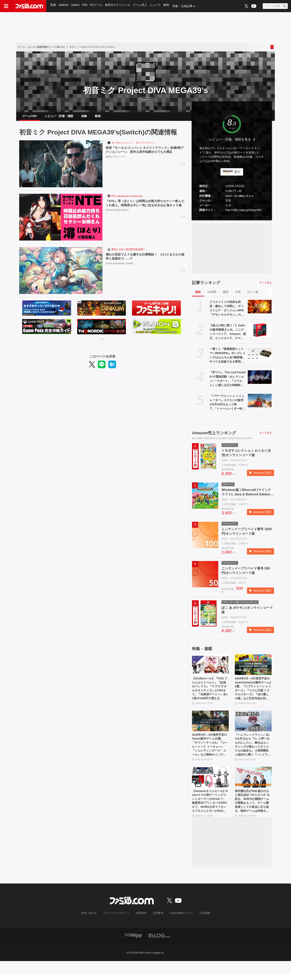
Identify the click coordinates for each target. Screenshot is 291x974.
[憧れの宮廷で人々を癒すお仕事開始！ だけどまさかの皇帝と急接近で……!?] (60, 273)
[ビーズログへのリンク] (159, 948)
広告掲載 (201, 926)
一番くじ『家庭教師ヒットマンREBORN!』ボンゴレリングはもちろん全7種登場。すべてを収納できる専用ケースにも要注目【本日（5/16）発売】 (227, 358)
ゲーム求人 (142, 6)
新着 (53, 6)
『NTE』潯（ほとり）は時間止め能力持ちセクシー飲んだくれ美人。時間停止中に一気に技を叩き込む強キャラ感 (144, 209)
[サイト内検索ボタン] (275, 6)
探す (237, 175)
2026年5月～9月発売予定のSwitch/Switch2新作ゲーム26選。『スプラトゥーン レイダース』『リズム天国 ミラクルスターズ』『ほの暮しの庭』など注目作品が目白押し (253, 693)
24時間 (211, 295)
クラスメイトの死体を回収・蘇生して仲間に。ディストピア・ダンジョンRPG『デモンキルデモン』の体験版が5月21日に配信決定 (227, 311)
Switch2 (64, 6)
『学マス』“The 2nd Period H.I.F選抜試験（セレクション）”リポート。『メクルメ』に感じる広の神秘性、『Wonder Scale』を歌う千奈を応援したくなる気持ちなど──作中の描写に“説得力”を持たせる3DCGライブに (228, 382)
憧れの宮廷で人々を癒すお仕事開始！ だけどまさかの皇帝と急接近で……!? (144, 260)
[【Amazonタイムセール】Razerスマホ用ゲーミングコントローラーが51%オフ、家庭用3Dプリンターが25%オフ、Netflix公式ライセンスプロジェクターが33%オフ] (210, 787)
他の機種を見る (242, 199)
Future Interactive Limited (119, 267)
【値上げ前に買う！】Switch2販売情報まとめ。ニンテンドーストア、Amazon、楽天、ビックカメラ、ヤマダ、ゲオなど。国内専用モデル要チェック (228, 335)
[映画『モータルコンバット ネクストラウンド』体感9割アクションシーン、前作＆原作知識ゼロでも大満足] (60, 167)
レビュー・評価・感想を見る (230, 142)
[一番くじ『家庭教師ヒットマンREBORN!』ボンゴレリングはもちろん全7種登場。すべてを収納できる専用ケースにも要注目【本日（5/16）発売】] (260, 356)
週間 (225, 295)
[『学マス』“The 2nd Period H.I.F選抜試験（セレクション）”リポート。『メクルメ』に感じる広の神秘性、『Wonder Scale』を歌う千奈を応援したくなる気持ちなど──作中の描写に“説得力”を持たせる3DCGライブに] (260, 380)
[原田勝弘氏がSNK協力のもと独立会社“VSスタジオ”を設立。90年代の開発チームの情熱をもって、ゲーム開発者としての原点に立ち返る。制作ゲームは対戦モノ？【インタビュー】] (253, 787)
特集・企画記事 (185, 6)
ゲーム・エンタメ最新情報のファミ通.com (41, 47)
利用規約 (141, 926)
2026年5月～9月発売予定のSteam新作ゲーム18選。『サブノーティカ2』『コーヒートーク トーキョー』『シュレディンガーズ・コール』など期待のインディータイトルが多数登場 (210, 753)
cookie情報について (179, 926)
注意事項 (157, 926)
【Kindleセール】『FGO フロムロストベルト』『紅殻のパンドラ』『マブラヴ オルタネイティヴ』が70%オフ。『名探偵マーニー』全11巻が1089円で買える (210, 693)
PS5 (85, 6)
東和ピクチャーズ (115, 160)
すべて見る (265, 285)
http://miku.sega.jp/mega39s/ (243, 213)
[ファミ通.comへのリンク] (29, 6)
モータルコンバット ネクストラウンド (133, 146)
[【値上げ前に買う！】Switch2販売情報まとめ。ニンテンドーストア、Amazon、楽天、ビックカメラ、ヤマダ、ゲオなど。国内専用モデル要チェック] (260, 333)
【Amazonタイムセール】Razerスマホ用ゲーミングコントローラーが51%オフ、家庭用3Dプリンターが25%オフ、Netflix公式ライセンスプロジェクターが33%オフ (210, 812)
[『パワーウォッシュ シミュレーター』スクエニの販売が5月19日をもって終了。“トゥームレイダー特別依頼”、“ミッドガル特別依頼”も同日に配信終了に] (260, 403)
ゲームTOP (29, 117)
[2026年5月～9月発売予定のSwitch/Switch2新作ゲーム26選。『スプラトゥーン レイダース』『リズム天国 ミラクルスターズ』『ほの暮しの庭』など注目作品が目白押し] (253, 668)
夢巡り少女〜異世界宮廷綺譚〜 (128, 252)
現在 (198, 295)
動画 (168, 6)
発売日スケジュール (119, 6)
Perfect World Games (117, 218)
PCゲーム (97, 6)
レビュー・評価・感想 (59, 117)
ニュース (157, 6)
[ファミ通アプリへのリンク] (133, 948)
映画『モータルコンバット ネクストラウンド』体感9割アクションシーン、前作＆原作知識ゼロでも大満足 (144, 153)
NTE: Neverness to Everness (127, 199)
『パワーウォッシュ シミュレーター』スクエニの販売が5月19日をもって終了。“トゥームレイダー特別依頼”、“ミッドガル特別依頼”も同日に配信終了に (227, 405)
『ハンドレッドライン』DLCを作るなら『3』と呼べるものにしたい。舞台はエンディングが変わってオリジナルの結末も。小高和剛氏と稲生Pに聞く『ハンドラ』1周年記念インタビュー (252, 753)
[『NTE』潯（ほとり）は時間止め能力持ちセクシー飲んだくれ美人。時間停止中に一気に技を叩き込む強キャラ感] (60, 220)
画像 (84, 117)
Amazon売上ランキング (214, 436)
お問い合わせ (92, 926)
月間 (237, 295)
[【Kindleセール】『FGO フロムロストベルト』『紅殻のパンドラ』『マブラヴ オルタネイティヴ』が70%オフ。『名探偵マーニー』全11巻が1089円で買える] (210, 668)
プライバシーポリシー (118, 926)
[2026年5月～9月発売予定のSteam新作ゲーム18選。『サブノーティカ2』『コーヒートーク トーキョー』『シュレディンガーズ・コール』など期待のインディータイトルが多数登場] (210, 727)
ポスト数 (252, 295)
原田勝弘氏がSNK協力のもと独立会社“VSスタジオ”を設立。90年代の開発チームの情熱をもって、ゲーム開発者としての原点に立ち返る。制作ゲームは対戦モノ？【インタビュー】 (253, 812)
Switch (76, 6)
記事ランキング (206, 286)
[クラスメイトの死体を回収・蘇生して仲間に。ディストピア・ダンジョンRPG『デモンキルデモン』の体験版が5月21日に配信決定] (260, 309)
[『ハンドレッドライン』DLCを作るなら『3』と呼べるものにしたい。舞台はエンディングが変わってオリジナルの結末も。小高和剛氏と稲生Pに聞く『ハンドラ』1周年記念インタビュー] (253, 727)
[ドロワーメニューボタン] (6, 6)
